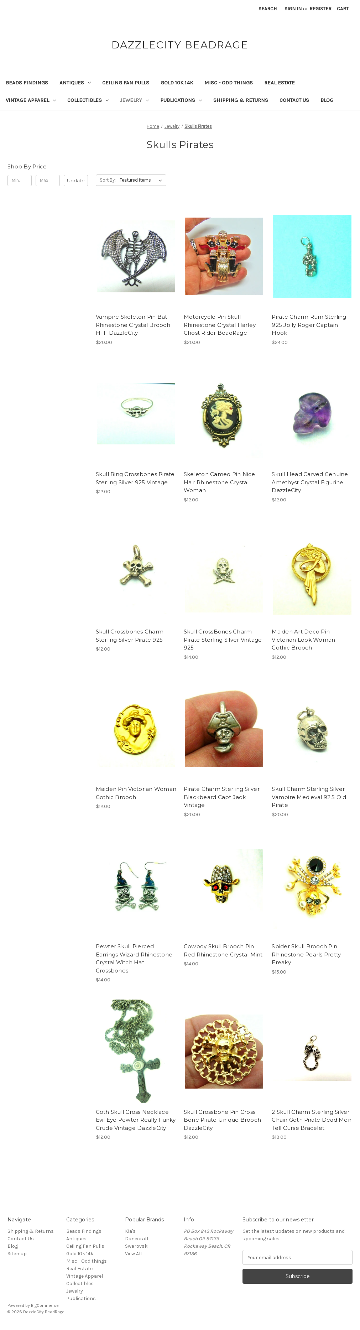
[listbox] (142, 180)
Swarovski (136, 1246)
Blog (326, 100)
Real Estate (279, 82)
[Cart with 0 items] (343, 8)
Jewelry (134, 100)
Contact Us (294, 100)
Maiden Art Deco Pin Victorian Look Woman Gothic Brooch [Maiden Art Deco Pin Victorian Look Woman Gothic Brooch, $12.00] (303, 639)
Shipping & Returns (240, 100)
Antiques (75, 82)
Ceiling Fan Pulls (125, 82)
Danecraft (137, 1239)
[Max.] (48, 180)
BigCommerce (45, 1305)
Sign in (293, 9)
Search (268, 9)
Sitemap (17, 1254)
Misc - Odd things (228, 82)
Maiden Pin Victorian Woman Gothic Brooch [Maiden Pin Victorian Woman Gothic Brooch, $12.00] (136, 793)
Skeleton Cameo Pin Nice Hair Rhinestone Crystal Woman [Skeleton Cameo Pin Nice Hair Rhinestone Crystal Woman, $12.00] (219, 482)
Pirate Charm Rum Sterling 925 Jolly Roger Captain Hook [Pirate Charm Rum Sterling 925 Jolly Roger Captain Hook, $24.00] (309, 324)
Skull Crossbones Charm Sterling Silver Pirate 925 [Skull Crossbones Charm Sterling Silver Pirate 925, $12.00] (130, 635)
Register (320, 9)
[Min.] (19, 180)
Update (76, 180)
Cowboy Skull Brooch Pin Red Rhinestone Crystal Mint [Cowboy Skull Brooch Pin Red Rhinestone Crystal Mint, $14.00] (223, 950)
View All (133, 1254)
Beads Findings (27, 82)
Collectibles (88, 100)
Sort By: (108, 180)
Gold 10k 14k (177, 82)
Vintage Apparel (31, 100)
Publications (181, 100)
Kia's (130, 1231)
